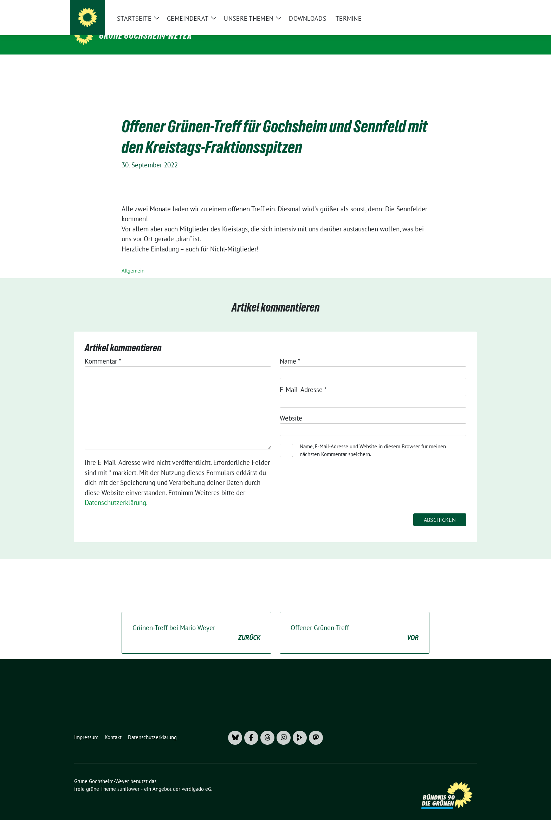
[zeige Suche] (464, 8)
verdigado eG (196, 778)
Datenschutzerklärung (115, 491)
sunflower (128, 778)
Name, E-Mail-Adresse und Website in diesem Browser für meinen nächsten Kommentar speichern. (373, 439)
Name (290, 350)
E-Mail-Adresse (303, 378)
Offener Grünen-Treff (355, 622)
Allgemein (133, 259)
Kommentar (103, 350)
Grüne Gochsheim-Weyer (145, 35)
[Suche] (454, 8)
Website (291, 407)
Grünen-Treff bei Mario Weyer (196, 622)
